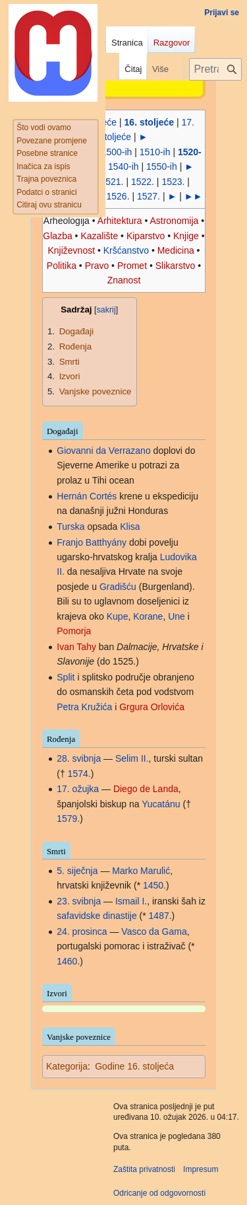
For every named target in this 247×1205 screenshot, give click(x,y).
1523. (172, 181)
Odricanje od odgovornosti (159, 1193)
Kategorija (67, 1066)
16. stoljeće (149, 122)
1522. (142, 181)
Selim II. (132, 758)
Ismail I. (131, 901)
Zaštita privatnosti (144, 1169)
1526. (118, 196)
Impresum (200, 1169)
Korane (148, 616)
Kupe (117, 616)
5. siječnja (77, 870)
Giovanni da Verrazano (103, 450)
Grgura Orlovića (151, 707)
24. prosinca (82, 931)
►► (193, 196)
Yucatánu (161, 804)
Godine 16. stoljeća (134, 1066)
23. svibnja (79, 901)
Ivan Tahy (76, 646)
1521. (111, 181)
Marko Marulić (141, 870)
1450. (154, 885)
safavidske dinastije (96, 915)
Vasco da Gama (153, 931)
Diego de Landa (145, 789)
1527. (148, 196)
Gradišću (117, 586)
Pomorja (74, 631)
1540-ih (123, 166)
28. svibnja (79, 758)
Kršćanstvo (126, 250)
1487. (160, 915)
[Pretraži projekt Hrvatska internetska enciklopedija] (215, 69)
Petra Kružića (84, 707)
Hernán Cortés (87, 496)
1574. (79, 773)
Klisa (130, 526)
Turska (70, 526)
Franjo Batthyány (91, 542)
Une (176, 616)
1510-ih (155, 152)
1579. (68, 818)
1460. (68, 961)
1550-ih (161, 166)
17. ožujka (78, 789)
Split (65, 677)
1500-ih (116, 152)
